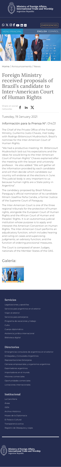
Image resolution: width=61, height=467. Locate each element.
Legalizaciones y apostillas (17, 304)
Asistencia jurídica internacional (19, 333)
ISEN (7, 407)
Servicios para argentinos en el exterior (23, 309)
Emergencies (49, 25)
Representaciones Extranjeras (18, 360)
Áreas (7, 403)
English (42, 31)
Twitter (32, 107)
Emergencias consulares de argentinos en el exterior (29, 352)
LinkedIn (26, 107)
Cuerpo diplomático (14, 329)
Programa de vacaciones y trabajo (20, 321)
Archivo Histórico (13, 411)
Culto (7, 325)
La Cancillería (11, 399)
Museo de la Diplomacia (16, 415)
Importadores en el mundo (17, 372)
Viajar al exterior (12, 313)
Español (53, 31)
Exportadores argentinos (16, 368)
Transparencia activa (14, 424)
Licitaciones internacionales (17, 385)
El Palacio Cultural (13, 419)
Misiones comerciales (15, 376)
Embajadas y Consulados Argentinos (22, 356)
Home (5, 66)
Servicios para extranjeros (16, 317)
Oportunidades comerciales (17, 380)
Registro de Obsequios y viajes (19, 428)
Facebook (20, 107)
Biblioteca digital (13, 337)
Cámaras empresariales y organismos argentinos (27, 364)
